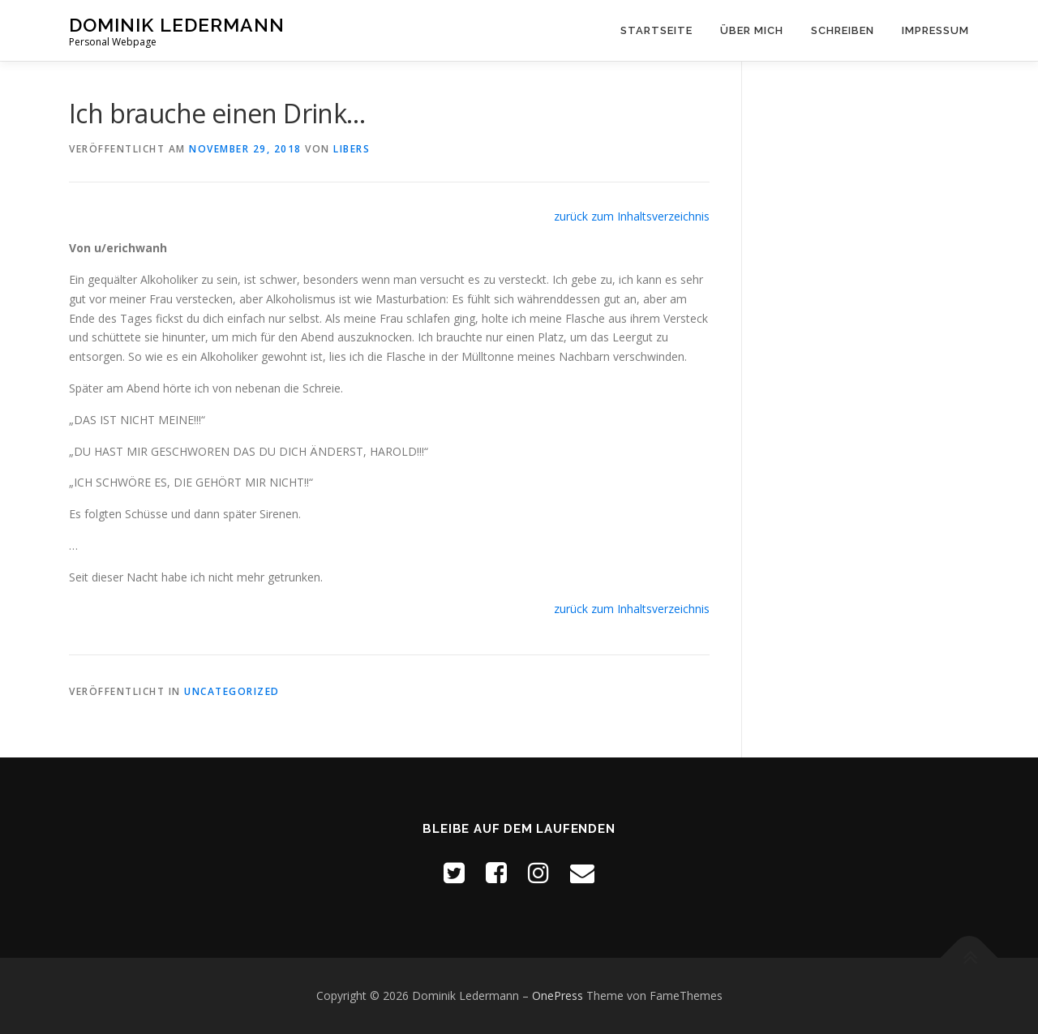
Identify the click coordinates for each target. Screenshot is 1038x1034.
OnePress (557, 995)
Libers (351, 149)
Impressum (935, 30)
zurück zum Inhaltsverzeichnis (632, 216)
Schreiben (842, 30)
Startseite (656, 30)
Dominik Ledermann (177, 25)
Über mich (751, 30)
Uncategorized (232, 691)
